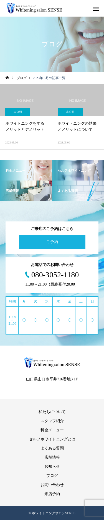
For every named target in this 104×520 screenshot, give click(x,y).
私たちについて (52, 412)
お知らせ (52, 466)
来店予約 (52, 494)
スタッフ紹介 (52, 421)
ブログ (52, 476)
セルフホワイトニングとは (52, 439)
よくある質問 (52, 448)
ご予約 (52, 242)
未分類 (18, 111)
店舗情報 (52, 457)
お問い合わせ (52, 485)
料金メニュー (52, 430)
